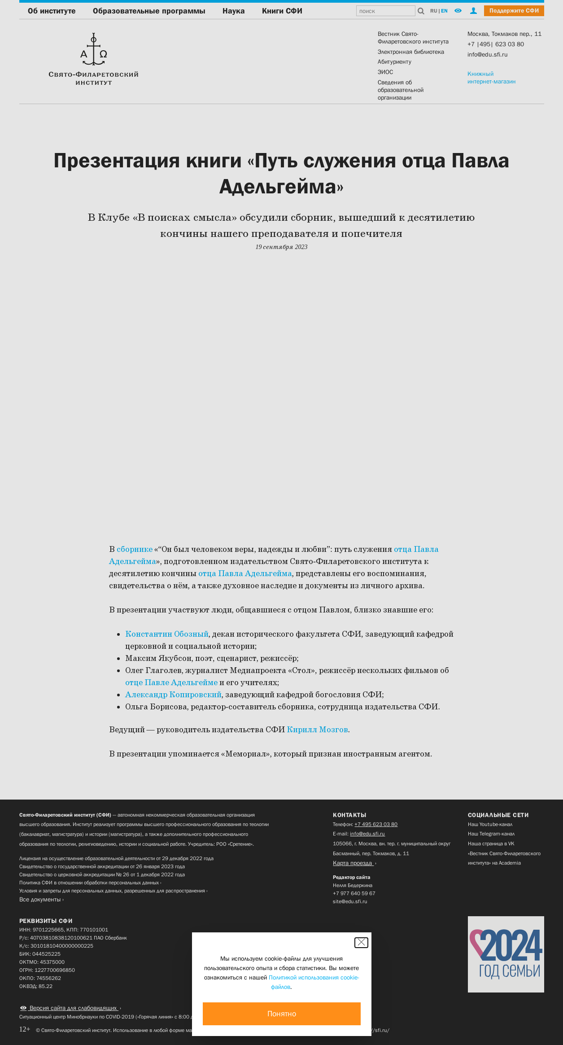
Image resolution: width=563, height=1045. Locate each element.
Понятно (281, 1013)
